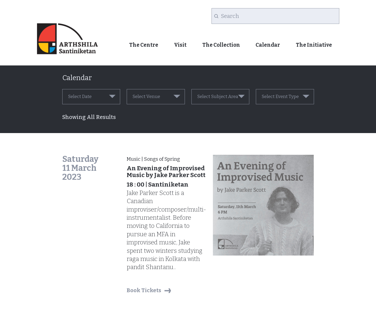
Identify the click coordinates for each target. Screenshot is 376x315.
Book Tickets (144, 290)
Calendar (268, 45)
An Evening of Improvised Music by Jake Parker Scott (166, 172)
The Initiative (314, 45)
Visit (180, 45)
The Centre (143, 45)
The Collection (221, 45)
